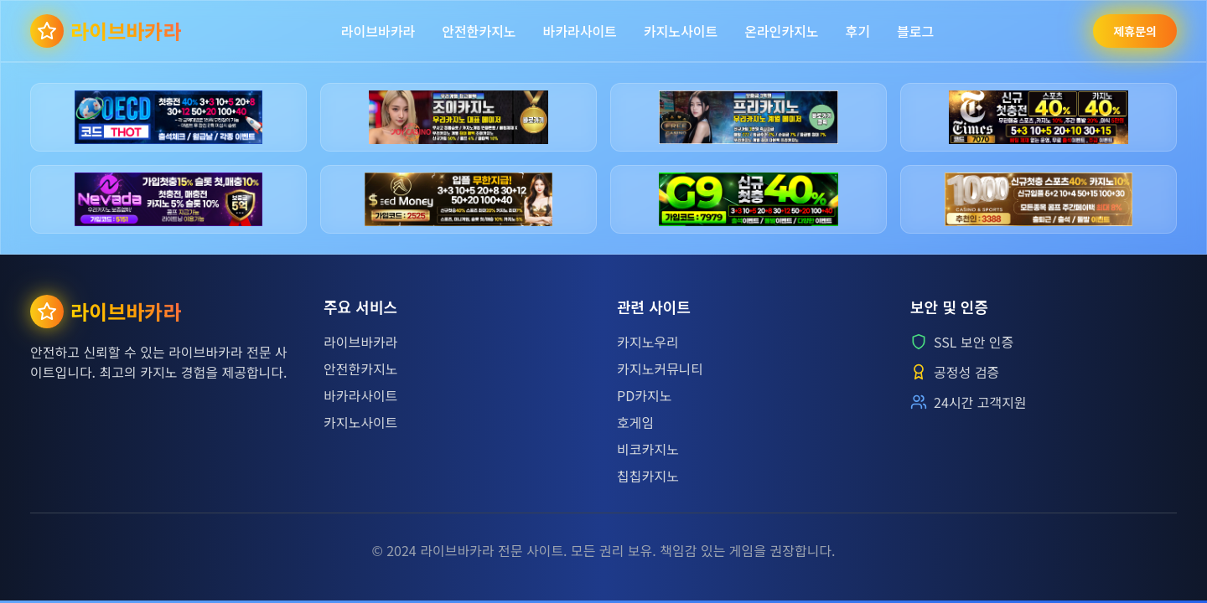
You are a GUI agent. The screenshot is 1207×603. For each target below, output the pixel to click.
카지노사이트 (680, 31)
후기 (857, 31)
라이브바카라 (378, 31)
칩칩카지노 (648, 476)
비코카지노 (648, 449)
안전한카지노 (478, 31)
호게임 (635, 422)
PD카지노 (644, 395)
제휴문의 (1135, 31)
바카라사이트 (580, 31)
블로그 (915, 31)
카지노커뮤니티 (660, 368)
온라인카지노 (781, 31)
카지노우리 (648, 342)
